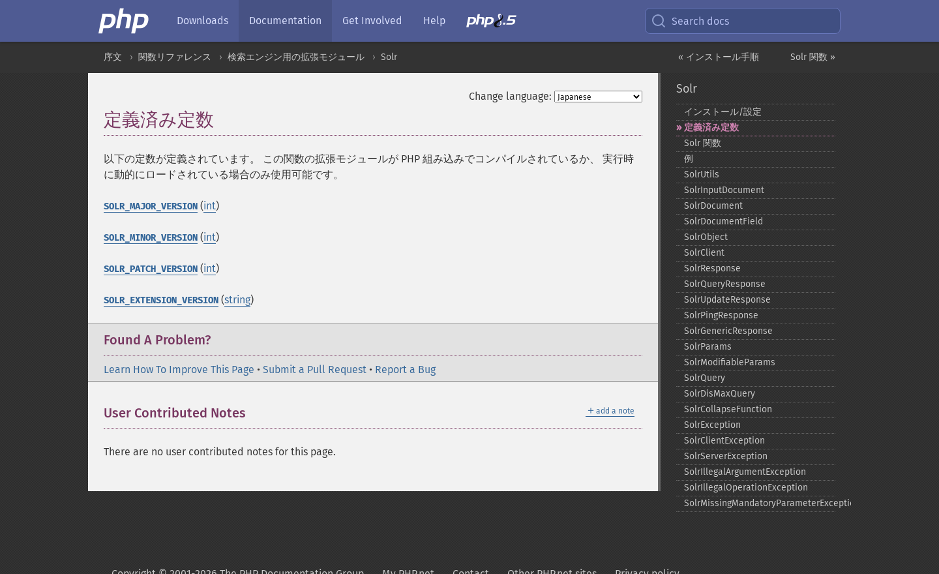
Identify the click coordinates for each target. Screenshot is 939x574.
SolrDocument (713, 205)
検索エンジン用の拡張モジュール (296, 57)
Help (434, 20)
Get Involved (372, 20)
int (209, 206)
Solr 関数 (702, 143)
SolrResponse (712, 268)
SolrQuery (704, 378)
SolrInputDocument (724, 190)
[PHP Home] (124, 21)
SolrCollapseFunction (728, 409)
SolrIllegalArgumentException (745, 471)
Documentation (285, 20)
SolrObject (706, 237)
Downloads (202, 20)
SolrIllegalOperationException (746, 487)
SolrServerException (726, 456)
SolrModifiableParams (729, 362)
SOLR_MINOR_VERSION (151, 237)
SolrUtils (701, 174)
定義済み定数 (711, 127)
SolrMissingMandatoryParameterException (760, 503)
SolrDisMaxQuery (719, 393)
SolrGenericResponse (728, 331)
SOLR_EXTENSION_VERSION (161, 300)
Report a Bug (405, 369)
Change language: (510, 96)
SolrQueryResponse (725, 284)
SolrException (712, 424)
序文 (113, 57)
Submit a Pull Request (314, 369)
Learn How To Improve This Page (179, 369)
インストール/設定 (723, 111)
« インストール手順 (718, 57)
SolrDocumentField (723, 221)
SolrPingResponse (721, 315)
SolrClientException (724, 440)
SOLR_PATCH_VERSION (151, 269)
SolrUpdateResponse (727, 299)
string (237, 300)
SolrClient (704, 252)
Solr (389, 57)
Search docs (690, 21)
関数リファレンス (174, 57)
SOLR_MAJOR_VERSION (151, 206)
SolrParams (708, 346)
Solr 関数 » (812, 57)
